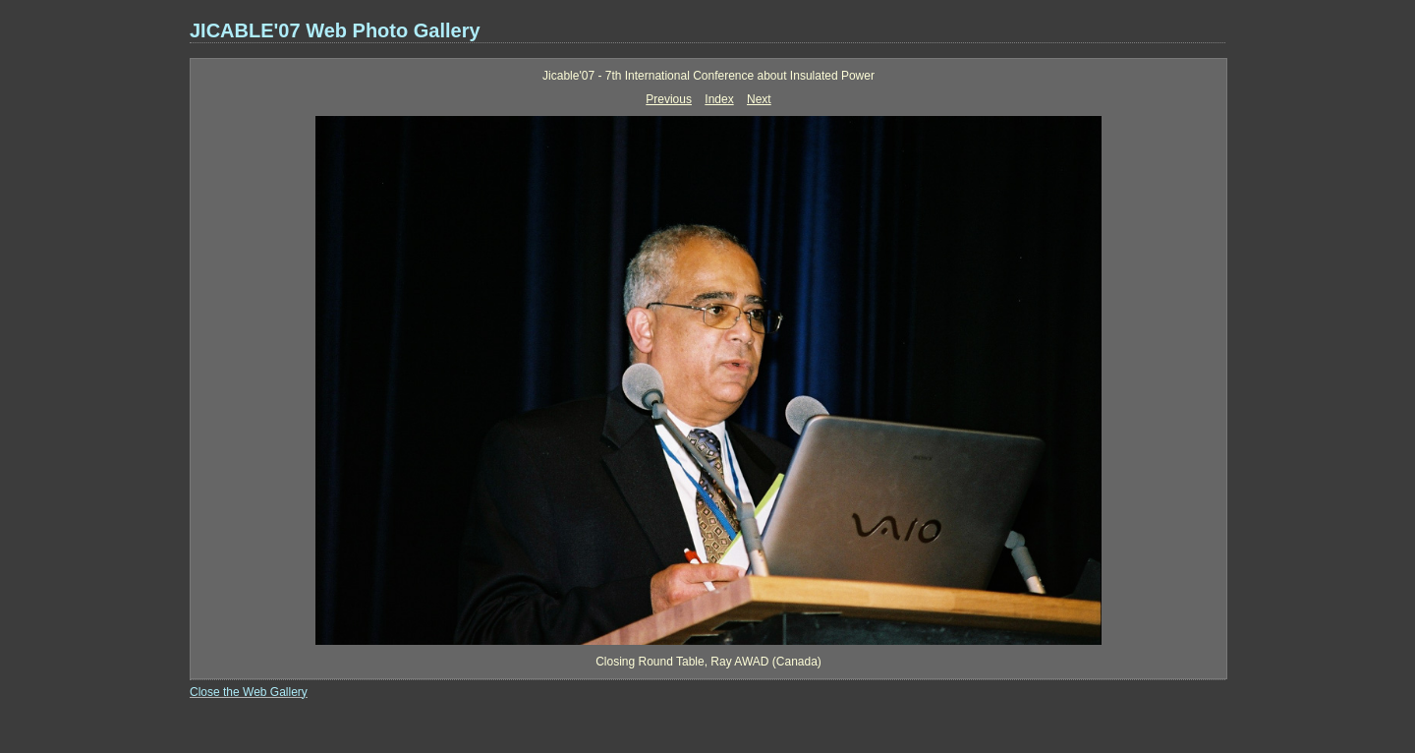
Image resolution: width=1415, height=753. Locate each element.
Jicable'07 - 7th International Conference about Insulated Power (708, 76)
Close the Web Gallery (249, 692)
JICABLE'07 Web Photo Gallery (335, 30)
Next (759, 99)
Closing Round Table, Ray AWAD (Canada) (708, 661)
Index (719, 99)
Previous (669, 99)
